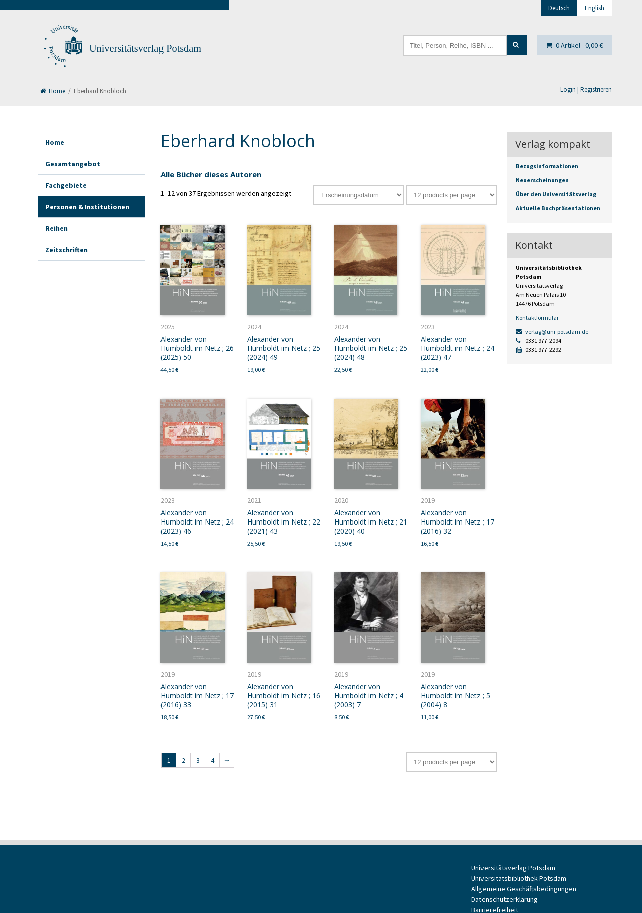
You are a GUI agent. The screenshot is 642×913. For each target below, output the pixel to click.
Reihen (56, 228)
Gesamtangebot (72, 163)
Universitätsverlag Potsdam (145, 48)
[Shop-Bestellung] (358, 195)
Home (52, 91)
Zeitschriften (66, 249)
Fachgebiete (66, 185)
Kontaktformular (537, 317)
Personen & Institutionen (87, 206)
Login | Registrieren (586, 89)
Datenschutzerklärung (504, 899)
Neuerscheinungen (542, 180)
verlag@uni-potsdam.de (552, 331)
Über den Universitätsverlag (556, 194)
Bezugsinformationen (547, 166)
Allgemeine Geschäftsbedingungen (523, 888)
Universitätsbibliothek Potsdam (518, 878)
